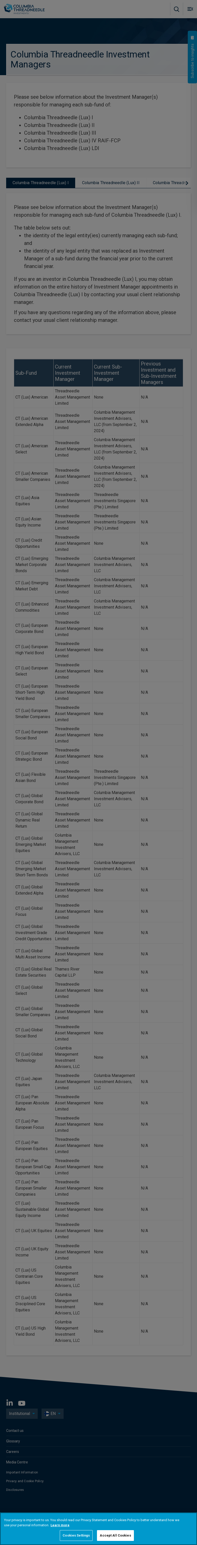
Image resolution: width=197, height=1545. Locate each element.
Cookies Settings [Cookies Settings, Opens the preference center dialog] (76, 1535)
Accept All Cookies (115, 1535)
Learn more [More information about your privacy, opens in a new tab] (60, 1525)
